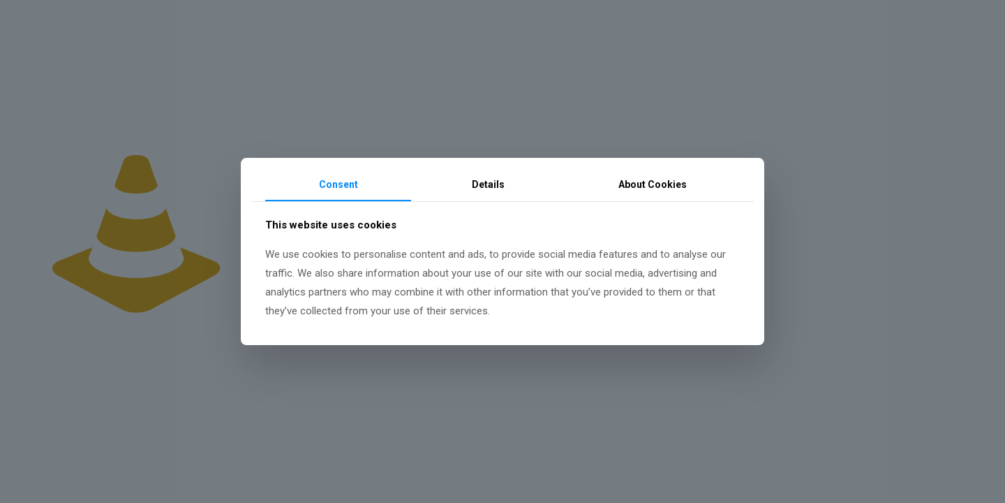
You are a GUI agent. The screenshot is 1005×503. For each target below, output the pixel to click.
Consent (338, 184)
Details (488, 184)
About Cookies (652, 184)
